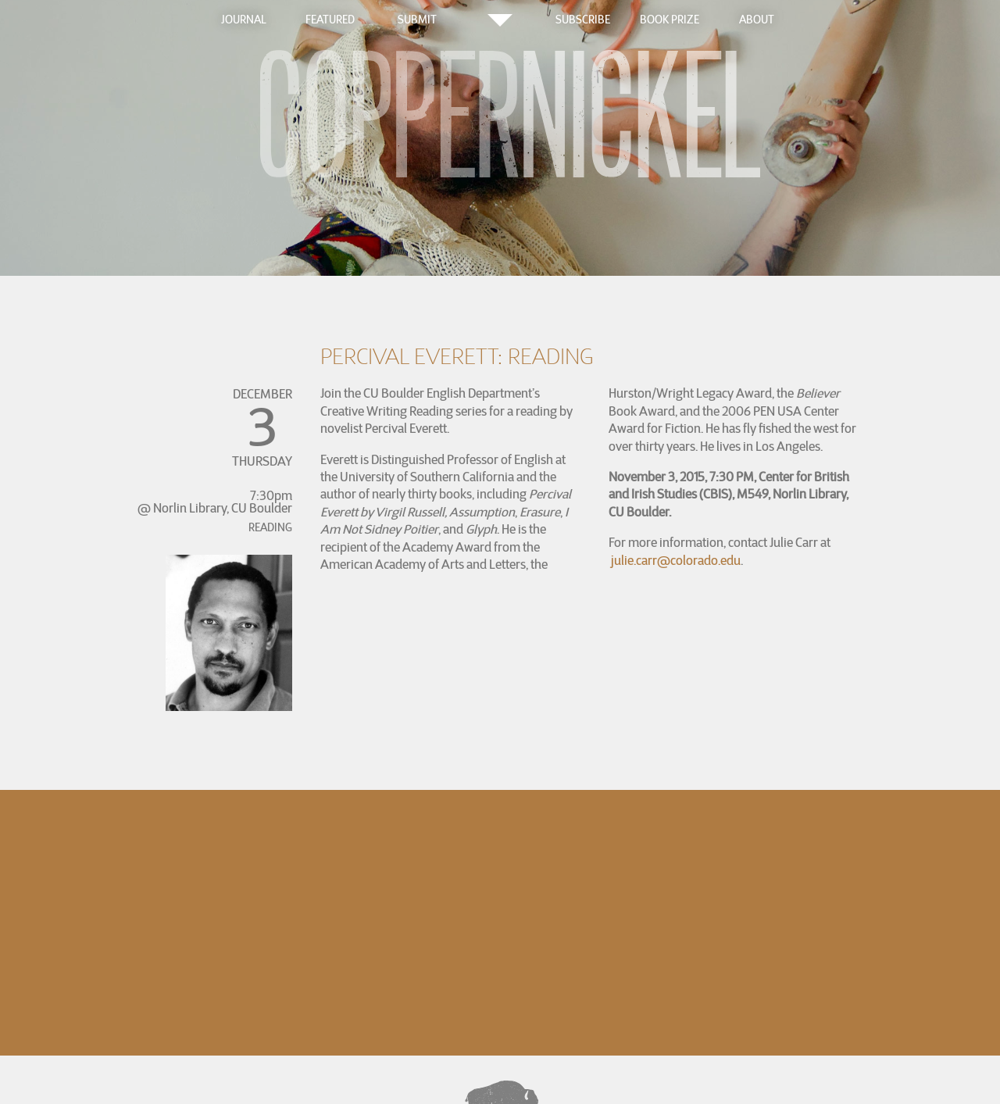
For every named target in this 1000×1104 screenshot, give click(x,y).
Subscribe (582, 20)
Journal (243, 20)
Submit (417, 20)
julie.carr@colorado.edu (676, 560)
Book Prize (669, 20)
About (756, 20)
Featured (330, 20)
